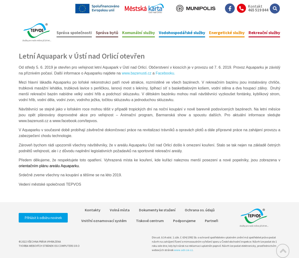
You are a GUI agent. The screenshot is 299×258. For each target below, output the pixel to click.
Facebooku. (165, 73)
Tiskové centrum (150, 220)
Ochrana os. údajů (200, 210)
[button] (275, 9)
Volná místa (120, 210)
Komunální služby (138, 32)
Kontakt (255, 6)
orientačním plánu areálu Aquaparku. (49, 166)
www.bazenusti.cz (136, 73)
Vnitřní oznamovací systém (104, 220)
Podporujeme (184, 220)
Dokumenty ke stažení (157, 210)
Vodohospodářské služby (182, 32)
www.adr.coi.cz (183, 250)
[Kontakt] (241, 8)
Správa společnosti (74, 32)
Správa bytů (107, 32)
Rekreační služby (264, 32)
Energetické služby (227, 32)
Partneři (211, 220)
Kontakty (92, 210)
